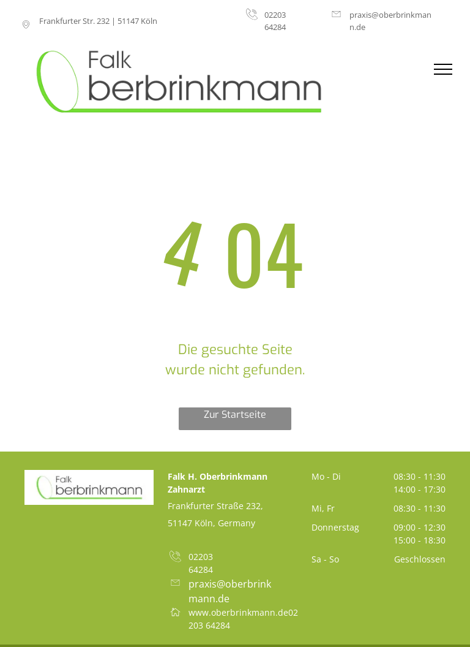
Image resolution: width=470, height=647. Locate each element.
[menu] (443, 69)
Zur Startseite (235, 414)
